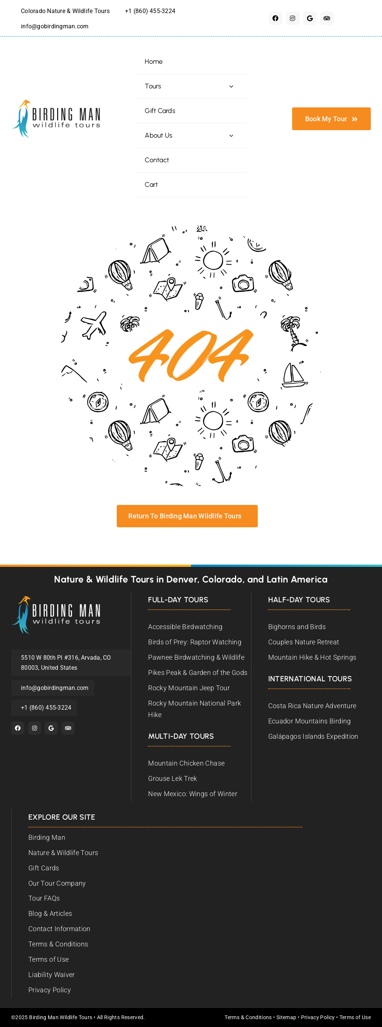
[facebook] (275, 18)
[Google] (310, 18)
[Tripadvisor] (327, 18)
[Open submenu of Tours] (231, 86)
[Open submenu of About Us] (231, 135)
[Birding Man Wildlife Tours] (56, 599)
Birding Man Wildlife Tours (60, 1017)
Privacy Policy (318, 1017)
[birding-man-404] (191, 228)
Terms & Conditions (248, 1017)
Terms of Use (355, 1017)
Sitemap (286, 1017)
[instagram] (293, 18)
